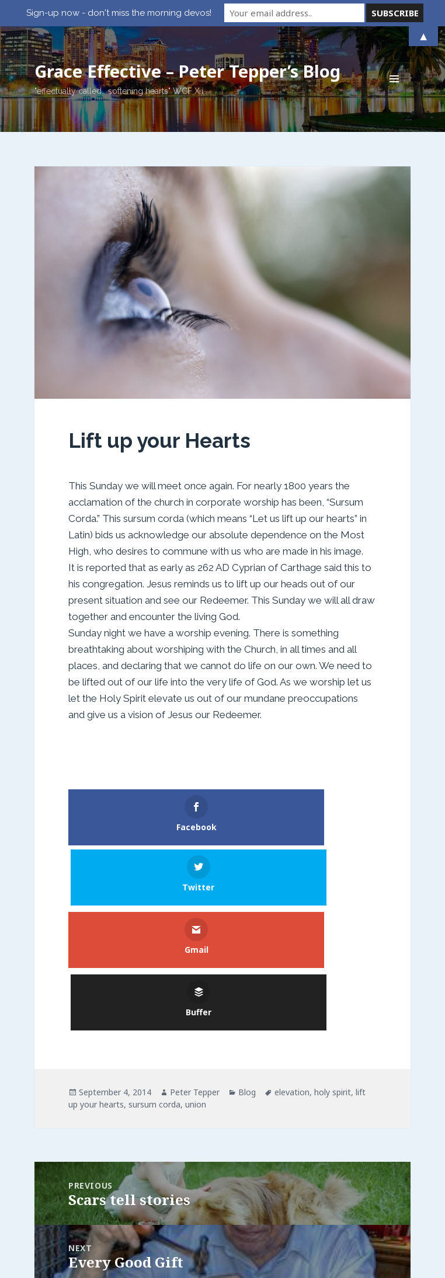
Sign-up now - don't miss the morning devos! (118, 13)
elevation (292, 970)
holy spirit (332, 970)
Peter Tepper (195, 970)
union (195, 982)
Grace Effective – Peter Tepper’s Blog (187, 71)
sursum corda (154, 982)
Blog (247, 970)
